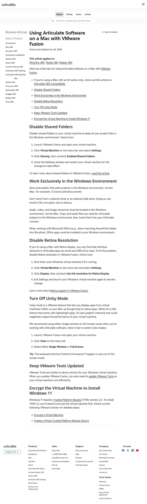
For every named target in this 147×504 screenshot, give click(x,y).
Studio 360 (10, 82)
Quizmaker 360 (12, 90)
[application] (140, 497)
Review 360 (11, 59)
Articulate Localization (15, 55)
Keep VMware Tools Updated (50, 112)
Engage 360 (11, 94)
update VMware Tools (101, 376)
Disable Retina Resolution (48, 101)
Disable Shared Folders (47, 89)
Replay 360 (10, 98)
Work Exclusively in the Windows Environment (60, 95)
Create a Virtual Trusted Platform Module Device (61, 420)
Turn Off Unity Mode (45, 107)
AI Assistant (11, 43)
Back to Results (109, 32)
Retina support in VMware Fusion (69, 290)
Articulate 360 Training (15, 70)
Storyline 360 (11, 51)
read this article (100, 173)
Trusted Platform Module (67, 399)
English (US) (13, 452)
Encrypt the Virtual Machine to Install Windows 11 (62, 118)
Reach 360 (10, 63)
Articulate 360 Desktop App (16, 76)
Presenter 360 (12, 86)
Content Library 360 (14, 67)
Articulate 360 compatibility (49, 83)
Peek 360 (10, 102)
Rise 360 (9, 47)
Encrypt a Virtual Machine (48, 415)
